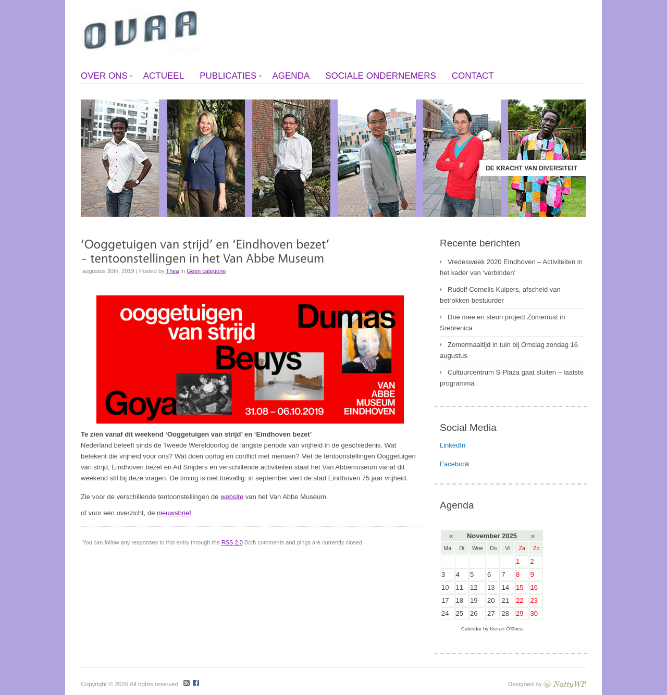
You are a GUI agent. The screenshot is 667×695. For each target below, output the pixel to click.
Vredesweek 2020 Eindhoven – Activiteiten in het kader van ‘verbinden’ (511, 267)
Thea (172, 271)
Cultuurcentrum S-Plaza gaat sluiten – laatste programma (512, 377)
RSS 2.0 (232, 542)
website (231, 497)
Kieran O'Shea (506, 628)
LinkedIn (452, 445)
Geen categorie (206, 271)
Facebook (455, 464)
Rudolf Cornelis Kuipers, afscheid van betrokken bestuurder (500, 295)
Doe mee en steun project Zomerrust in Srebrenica (502, 322)
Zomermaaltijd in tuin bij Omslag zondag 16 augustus (509, 350)
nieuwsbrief (174, 513)
